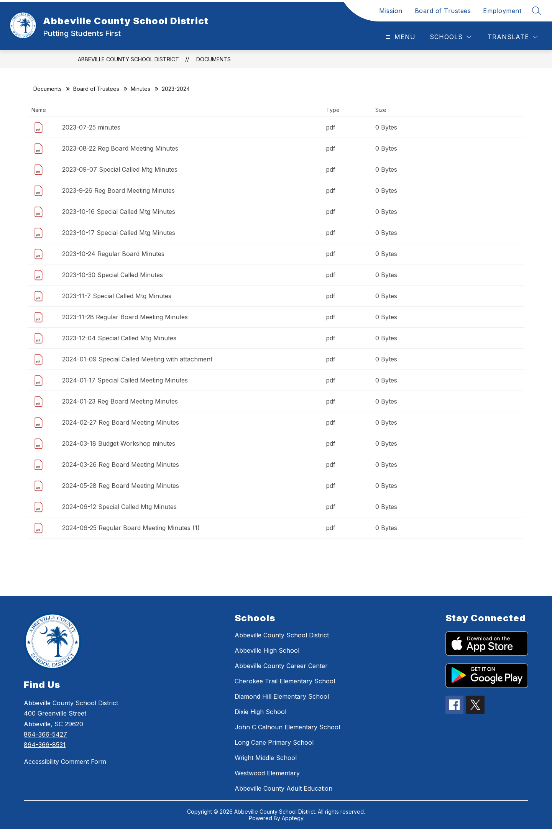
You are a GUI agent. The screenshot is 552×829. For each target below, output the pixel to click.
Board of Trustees (443, 11)
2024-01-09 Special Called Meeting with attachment (137, 359)
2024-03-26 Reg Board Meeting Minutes (120, 464)
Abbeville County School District (128, 59)
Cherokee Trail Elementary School (285, 681)
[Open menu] (400, 37)
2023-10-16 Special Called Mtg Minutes (118, 211)
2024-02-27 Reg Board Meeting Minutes (120, 422)
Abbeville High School (267, 650)
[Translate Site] (513, 37)
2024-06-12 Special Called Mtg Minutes (119, 507)
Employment (502, 11)
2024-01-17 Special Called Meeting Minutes (125, 380)
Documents (213, 59)
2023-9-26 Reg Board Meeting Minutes (118, 190)
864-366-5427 (45, 734)
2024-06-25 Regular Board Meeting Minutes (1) (131, 528)
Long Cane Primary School (274, 742)
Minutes (140, 88)
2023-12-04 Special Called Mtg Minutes (119, 338)
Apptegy (293, 818)
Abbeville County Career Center (281, 666)
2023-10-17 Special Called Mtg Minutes (118, 232)
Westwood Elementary (267, 773)
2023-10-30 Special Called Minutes (112, 275)
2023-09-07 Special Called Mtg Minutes (119, 169)
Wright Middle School (266, 758)
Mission (390, 11)
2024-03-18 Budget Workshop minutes (118, 443)
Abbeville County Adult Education (283, 788)
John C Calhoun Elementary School (287, 727)
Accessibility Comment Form (65, 761)
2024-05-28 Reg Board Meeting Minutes (120, 485)
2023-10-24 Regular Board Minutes (113, 254)
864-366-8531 (45, 745)
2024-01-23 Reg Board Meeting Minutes (120, 401)
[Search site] (536, 10)
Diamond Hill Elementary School (282, 696)
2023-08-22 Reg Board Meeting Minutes (120, 148)
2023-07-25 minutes (91, 127)
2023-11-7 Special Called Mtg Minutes (116, 296)
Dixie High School (260, 712)
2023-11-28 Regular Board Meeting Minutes (125, 317)
